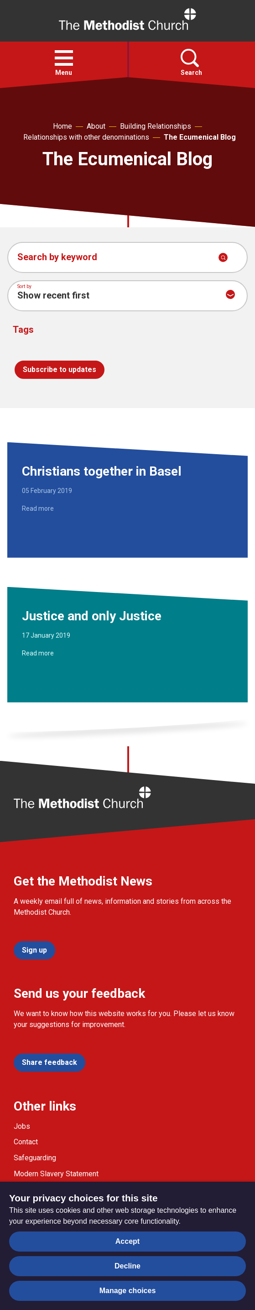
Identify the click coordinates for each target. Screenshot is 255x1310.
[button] (64, 58)
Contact (26, 1141)
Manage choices (127, 1290)
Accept (127, 1241)
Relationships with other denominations (86, 137)
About (96, 126)
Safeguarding (35, 1157)
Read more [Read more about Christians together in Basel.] (38, 508)
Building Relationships (155, 126)
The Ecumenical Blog (200, 137)
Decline (127, 1266)
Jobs (22, 1126)
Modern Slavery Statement (56, 1173)
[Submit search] (223, 257)
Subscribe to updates (59, 369)
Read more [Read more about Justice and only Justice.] (38, 653)
